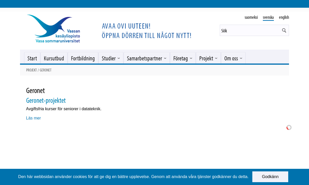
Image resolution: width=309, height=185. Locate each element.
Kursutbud (54, 58)
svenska (268, 17)
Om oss (231, 58)
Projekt (206, 58)
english (284, 17)
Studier (109, 58)
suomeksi (251, 17)
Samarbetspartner (144, 58)
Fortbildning (83, 58)
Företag (180, 58)
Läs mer (33, 118)
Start (32, 58)
